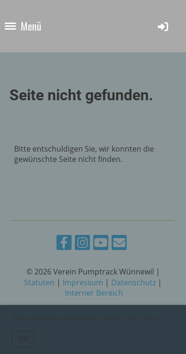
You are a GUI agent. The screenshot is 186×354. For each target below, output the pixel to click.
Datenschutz (133, 282)
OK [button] (23, 338)
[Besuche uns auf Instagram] (82, 244)
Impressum (83, 282)
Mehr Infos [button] (142, 318)
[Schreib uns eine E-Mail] (119, 244)
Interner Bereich (94, 293)
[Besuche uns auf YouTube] (100, 244)
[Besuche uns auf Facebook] (64, 244)
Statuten (39, 282)
